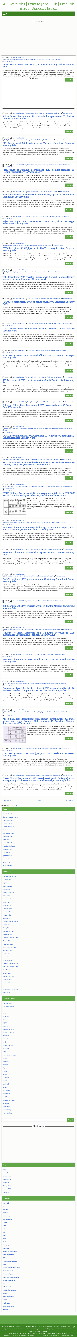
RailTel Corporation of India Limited (51, 350)
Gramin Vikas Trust (42, 522)
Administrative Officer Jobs (11, 921)
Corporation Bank (8, 836)
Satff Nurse (6, 488)
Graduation (47, 59)
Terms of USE (7, 1189)
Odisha (5, 1071)
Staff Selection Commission (53, 377)
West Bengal (6, 1097)
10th (28, 298)
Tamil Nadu (57, 113)
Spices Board (49, 113)
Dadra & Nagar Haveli (9, 1055)
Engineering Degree (14, 272)
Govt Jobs (40, 59)
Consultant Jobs (8, 944)
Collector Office (42, 402)
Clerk (12, 486)
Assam (29, 601)
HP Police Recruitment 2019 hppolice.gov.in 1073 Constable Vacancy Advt (38, 303)
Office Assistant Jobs (9, 947)
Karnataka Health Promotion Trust (51, 549)
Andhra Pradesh (7, 1003)
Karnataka (37, 191)
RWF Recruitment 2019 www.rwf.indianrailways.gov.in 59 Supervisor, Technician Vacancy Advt (38, 195)
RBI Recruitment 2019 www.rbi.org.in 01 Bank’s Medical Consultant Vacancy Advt (38, 607)
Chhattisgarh (6, 1016)
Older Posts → (70, 801)
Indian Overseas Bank (9, 865)
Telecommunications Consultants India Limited (49, 272)
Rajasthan (6, 1077)
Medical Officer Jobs (9, 941)
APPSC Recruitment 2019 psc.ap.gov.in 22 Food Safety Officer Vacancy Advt (38, 65)
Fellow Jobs (6, 918)
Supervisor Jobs (8, 986)
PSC (63, 59)
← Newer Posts (6, 801)
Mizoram (5, 1064)
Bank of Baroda (7, 823)
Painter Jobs (6, 957)
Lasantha (32, 1335)
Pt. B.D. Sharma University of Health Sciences (58, 486)
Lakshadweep (7, 1110)
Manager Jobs (7, 905)
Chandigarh (6, 1106)
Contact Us (6, 1192)
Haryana (37, 350)
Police (58, 298)
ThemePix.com (14, 1335)
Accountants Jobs (8, 931)
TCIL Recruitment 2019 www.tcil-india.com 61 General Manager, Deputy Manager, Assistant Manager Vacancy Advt (38, 278)
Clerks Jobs (6, 902)
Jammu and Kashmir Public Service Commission (33, 245)
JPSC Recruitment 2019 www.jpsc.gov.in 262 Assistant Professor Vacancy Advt (38, 754)
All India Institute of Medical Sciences (22, 712)
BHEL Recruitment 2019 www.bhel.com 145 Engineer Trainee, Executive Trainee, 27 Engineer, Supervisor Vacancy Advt (38, 463)
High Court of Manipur (52, 165)
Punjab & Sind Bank (8, 843)
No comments (9, 61)
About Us (5, 1173)
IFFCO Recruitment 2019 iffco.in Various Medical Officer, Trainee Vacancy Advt (38, 329)
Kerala (4, 1042)
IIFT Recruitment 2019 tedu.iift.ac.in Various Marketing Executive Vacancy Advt (38, 144)
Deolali (25, 683)
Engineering (7, 428)
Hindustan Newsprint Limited (49, 654)
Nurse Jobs (6, 896)
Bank (33, 601)
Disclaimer (6, 1182)
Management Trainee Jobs (11, 989)
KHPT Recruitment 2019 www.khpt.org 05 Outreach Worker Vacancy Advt (38, 553)
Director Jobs (7, 915)
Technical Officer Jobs (9, 899)
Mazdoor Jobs (7, 960)
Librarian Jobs (7, 973)
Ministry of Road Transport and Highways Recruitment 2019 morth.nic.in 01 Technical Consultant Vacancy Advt (38, 634)
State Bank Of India (8, 814)
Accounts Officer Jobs (9, 876)
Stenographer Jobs (8, 892)
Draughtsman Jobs (8, 976)
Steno (12, 488)
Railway (55, 191)
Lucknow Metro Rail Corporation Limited (38, 428)
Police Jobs (6, 983)
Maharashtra (58, 402)
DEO (39, 712)
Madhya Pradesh (48, 576)
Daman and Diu (7, 1113)
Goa (4, 1019)
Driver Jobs (6, 889)
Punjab (5, 1074)
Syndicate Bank (7, 855)
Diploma (34, 59)
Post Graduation (56, 59)
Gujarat (5, 1023)
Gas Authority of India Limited (19, 576)
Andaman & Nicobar (9, 1100)
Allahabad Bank (7, 849)
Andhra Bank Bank (8, 833)
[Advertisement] (38, 38)
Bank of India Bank (8, 826)
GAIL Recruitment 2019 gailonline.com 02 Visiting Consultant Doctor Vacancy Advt (38, 580)
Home (39, 801)
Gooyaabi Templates (67, 1335)
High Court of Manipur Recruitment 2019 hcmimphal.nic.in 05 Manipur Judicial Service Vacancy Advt (38, 171)
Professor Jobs (7, 912)
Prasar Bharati (56, 775)
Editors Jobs (6, 925)
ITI (62, 712)
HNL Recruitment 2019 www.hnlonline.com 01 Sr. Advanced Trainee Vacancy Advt (38, 660)
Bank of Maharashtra (9, 859)
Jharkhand (52, 522)
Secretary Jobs (7, 979)
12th (32, 298)
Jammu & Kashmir (8, 1032)
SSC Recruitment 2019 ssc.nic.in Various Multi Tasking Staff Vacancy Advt (38, 381)
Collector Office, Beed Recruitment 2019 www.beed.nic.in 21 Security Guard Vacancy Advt (38, 406)
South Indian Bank (8, 820)
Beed (28, 402)
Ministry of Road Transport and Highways (47, 629)
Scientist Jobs (7, 879)
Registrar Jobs (7, 908)
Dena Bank (6, 839)
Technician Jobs (8, 886)
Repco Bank (6, 852)
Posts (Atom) (14, 805)
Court (29, 165)
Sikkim (5, 1081)
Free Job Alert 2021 (18, 57)
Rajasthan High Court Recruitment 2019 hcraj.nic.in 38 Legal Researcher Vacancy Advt (38, 222)
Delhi (5, 140)
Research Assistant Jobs (10, 937)
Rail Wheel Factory (46, 191)
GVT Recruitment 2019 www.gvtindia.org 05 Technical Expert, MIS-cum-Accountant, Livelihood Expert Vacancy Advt (38, 528)
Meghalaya (6, 1061)
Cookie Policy (7, 1179)
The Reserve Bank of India (10, 817)
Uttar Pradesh (7, 1090)
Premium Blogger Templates (44, 1335)
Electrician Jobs (7, 950)
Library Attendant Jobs (10, 928)
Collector (33, 402)
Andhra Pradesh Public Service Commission (17, 59)
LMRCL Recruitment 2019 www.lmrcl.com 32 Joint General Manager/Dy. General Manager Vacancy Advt (38, 437)
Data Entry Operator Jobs (10, 966)
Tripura (5, 1087)
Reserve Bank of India (56, 601)
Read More (69, 80)
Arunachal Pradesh (8, 1006)
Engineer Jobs (7, 883)
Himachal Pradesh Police (48, 298)
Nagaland (6, 1068)
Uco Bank (6, 830)
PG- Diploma (38, 140)
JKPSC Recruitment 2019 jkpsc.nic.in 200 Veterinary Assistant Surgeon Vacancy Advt (38, 249)
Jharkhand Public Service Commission (45, 748)
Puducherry (6, 1103)
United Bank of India (9, 846)
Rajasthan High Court (62, 216)
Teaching (63, 683)
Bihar (4, 1013)
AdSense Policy (7, 1176)
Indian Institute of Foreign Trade (24, 140)
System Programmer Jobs (10, 963)
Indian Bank (6, 862)
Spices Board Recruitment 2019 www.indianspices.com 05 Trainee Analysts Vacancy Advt (38, 117)
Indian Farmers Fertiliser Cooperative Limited (59, 323)
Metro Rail (55, 428)
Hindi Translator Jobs (9, 970)
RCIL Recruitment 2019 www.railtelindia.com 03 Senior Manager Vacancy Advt (38, 356)
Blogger (65, 1333)
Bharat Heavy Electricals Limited (14, 459)
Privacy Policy (7, 1185)
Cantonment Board (16, 683)
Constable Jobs (7, 934)
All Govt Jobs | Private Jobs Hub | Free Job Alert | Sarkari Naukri (38, 6)
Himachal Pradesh (64, 165)
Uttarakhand (6, 714)
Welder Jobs (6, 954)
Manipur (5, 1058)
